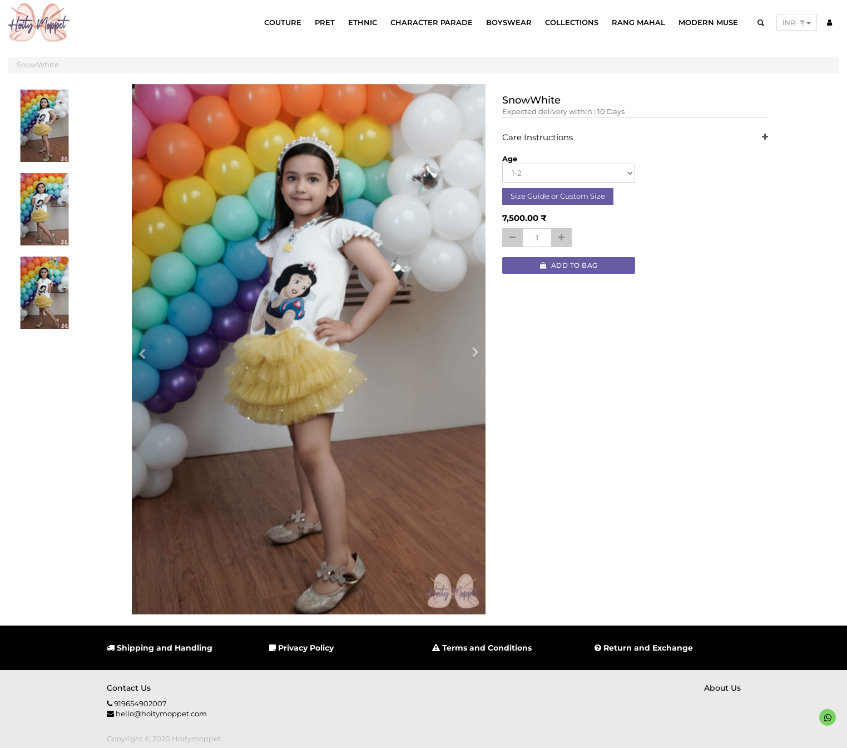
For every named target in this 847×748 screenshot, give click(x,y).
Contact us (129, 688)
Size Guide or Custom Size (558, 195)
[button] (146, 349)
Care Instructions (635, 137)
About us (722, 688)
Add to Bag (569, 265)
